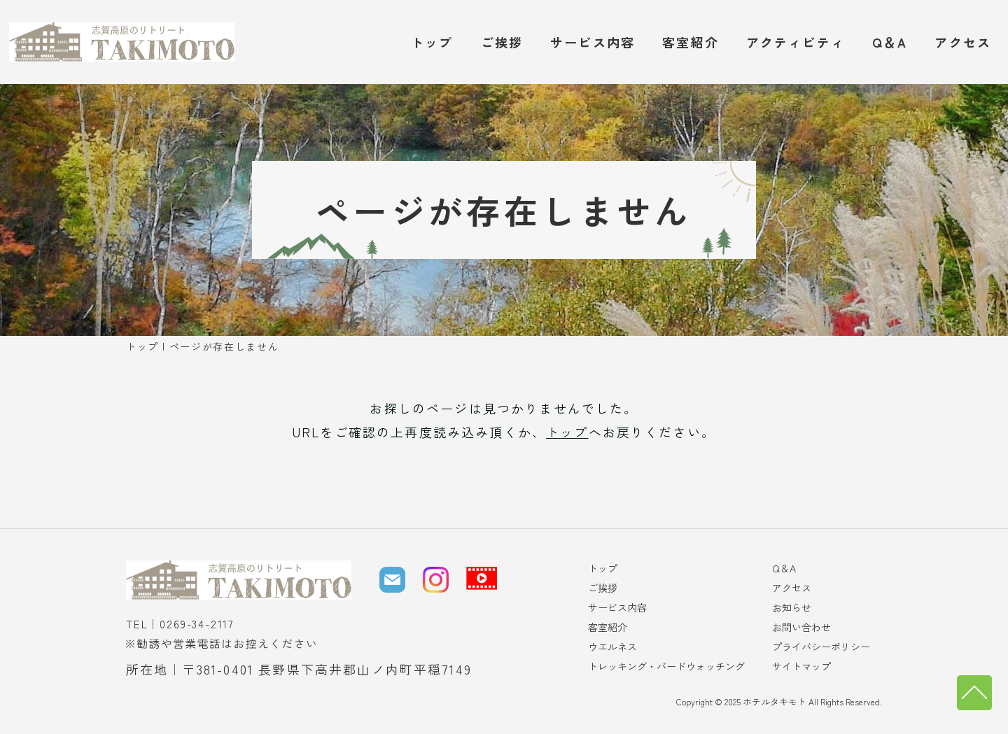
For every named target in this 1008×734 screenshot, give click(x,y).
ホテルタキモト (777, 702)
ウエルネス (612, 646)
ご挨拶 (502, 42)
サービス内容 (592, 42)
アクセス (962, 42)
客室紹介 (690, 42)
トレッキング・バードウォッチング (666, 666)
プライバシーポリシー (821, 646)
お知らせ (791, 607)
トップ (432, 42)
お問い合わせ (801, 627)
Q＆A (889, 42)
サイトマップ (801, 666)
